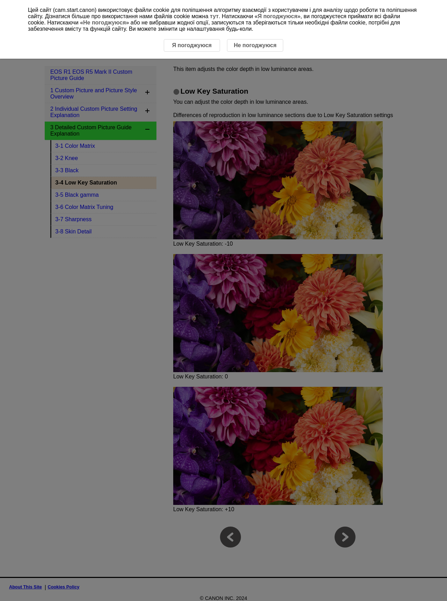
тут (214, 16)
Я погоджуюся (277, 16)
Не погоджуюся (104, 23)
